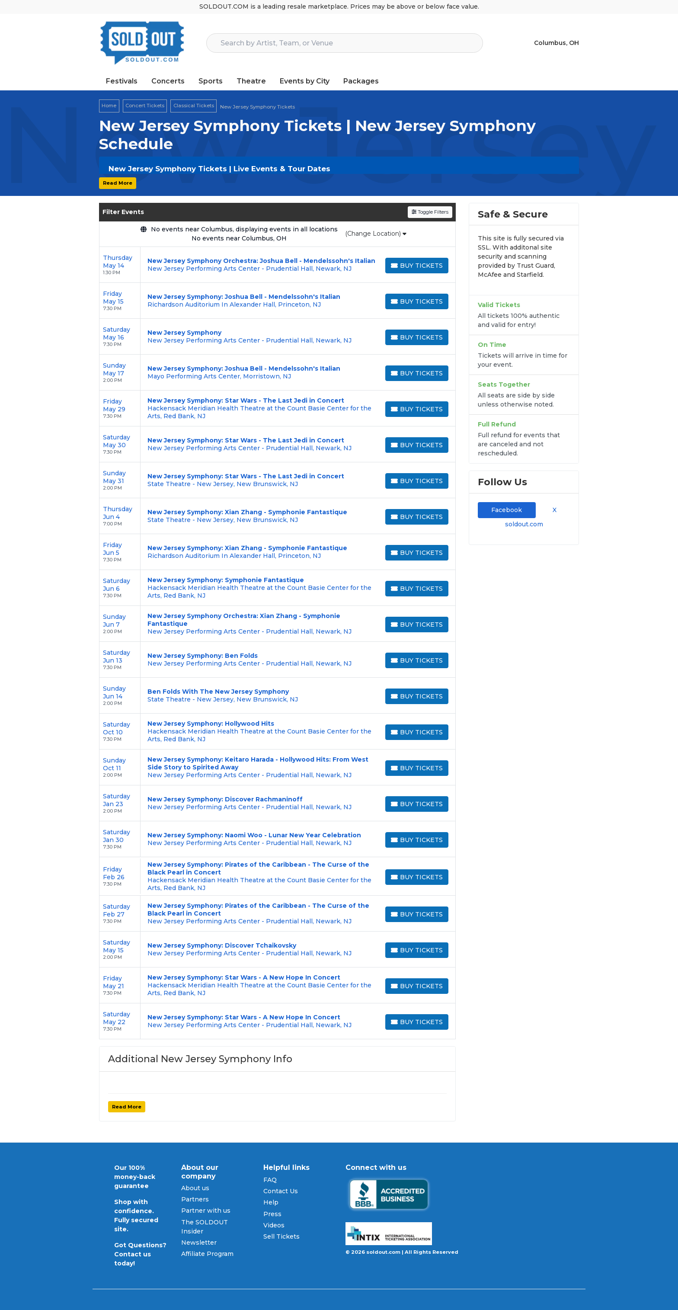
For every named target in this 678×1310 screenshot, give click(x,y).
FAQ (270, 1180)
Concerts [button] (168, 81)
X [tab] (552, 510)
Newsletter (199, 1242)
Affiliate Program (207, 1254)
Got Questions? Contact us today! (140, 1254)
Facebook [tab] (506, 510)
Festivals (122, 81)
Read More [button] (117, 183)
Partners (195, 1199)
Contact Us (280, 1191)
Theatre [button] (251, 81)
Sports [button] (210, 81)
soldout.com (524, 524)
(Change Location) (375, 233)
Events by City (304, 81)
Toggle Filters (430, 212)
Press (272, 1214)
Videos (274, 1225)
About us (195, 1188)
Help (270, 1202)
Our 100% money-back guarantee (134, 1177)
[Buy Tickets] (416, 265)
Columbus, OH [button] (556, 43)
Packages (361, 81)
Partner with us (205, 1210)
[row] (277, 265)
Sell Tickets (281, 1236)
